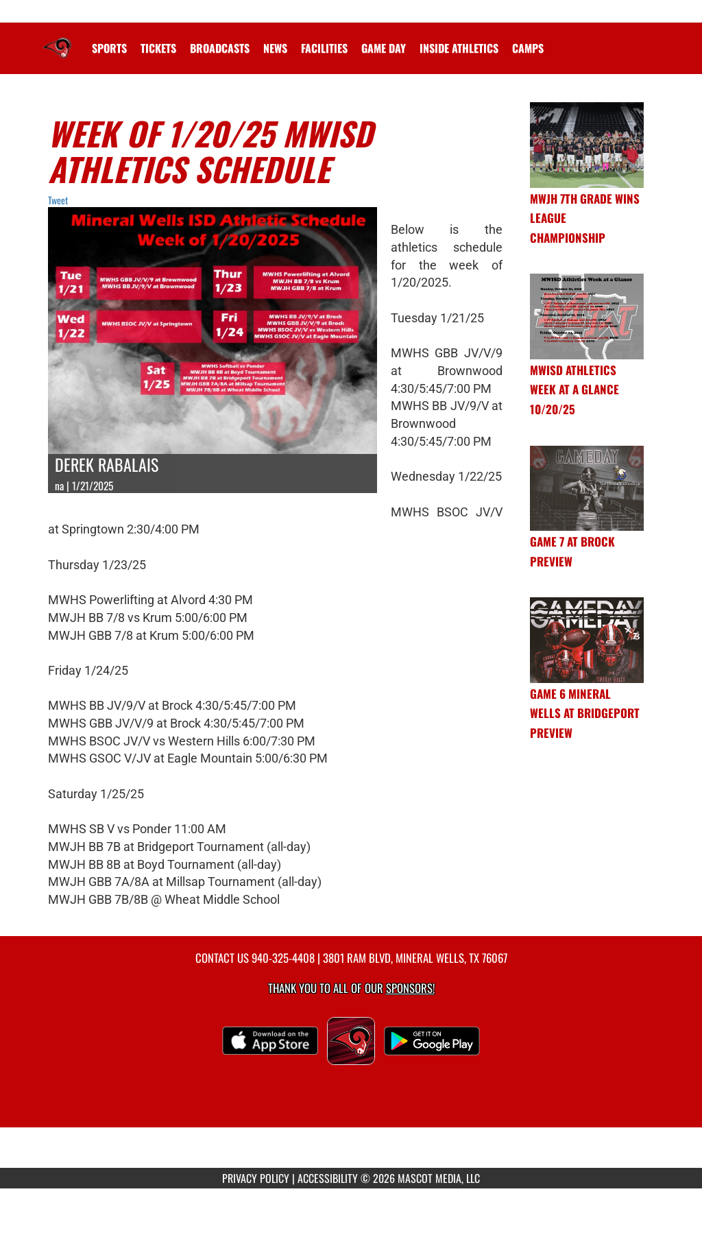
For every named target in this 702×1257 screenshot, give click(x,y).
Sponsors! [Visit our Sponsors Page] (410, 987)
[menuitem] (158, 48)
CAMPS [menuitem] (528, 48)
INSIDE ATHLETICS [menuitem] (459, 48)
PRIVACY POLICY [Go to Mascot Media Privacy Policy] (255, 1178)
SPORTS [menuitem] (109, 48)
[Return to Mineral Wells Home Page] (57, 40)
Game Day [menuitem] (383, 48)
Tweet (58, 200)
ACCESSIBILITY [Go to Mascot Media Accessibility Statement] (328, 1178)
